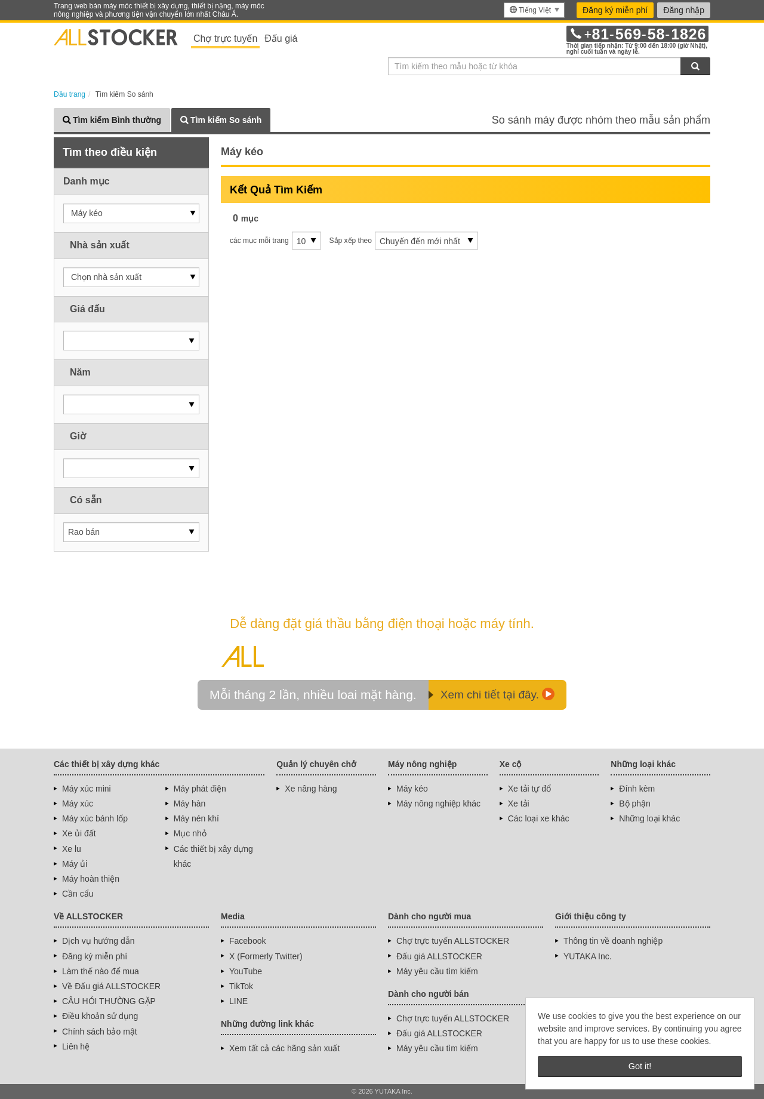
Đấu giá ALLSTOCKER (439, 956)
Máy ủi (74, 864)
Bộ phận (635, 803)
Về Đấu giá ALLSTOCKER (111, 986)
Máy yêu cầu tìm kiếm (437, 971)
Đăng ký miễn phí (615, 10)
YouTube (245, 971)
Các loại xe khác (538, 818)
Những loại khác (649, 818)
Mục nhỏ (190, 833)
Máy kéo (412, 788)
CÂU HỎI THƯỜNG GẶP (109, 1001)
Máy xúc (77, 803)
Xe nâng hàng (311, 788)
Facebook (247, 941)
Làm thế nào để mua (100, 971)
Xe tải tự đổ (529, 788)
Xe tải (518, 803)
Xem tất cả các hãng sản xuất (284, 1048)
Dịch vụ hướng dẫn (98, 941)
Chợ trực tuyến (225, 38)
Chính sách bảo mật (99, 1031)
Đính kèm (637, 788)
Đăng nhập (683, 10)
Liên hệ (76, 1046)
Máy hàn (190, 803)
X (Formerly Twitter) (266, 956)
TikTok (241, 986)
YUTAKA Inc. (587, 956)
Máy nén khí (196, 818)
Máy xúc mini (86, 788)
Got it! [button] (640, 1066)
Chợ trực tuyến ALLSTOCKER (452, 941)
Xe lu (71, 849)
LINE (238, 1001)
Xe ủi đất (79, 833)
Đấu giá (280, 38)
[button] (131, 213)
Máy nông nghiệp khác (438, 803)
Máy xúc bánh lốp (95, 818)
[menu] (534, 10)
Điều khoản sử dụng (100, 1016)
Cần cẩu (78, 893)
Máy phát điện (200, 788)
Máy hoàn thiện (90, 878)
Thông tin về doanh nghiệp (613, 941)
